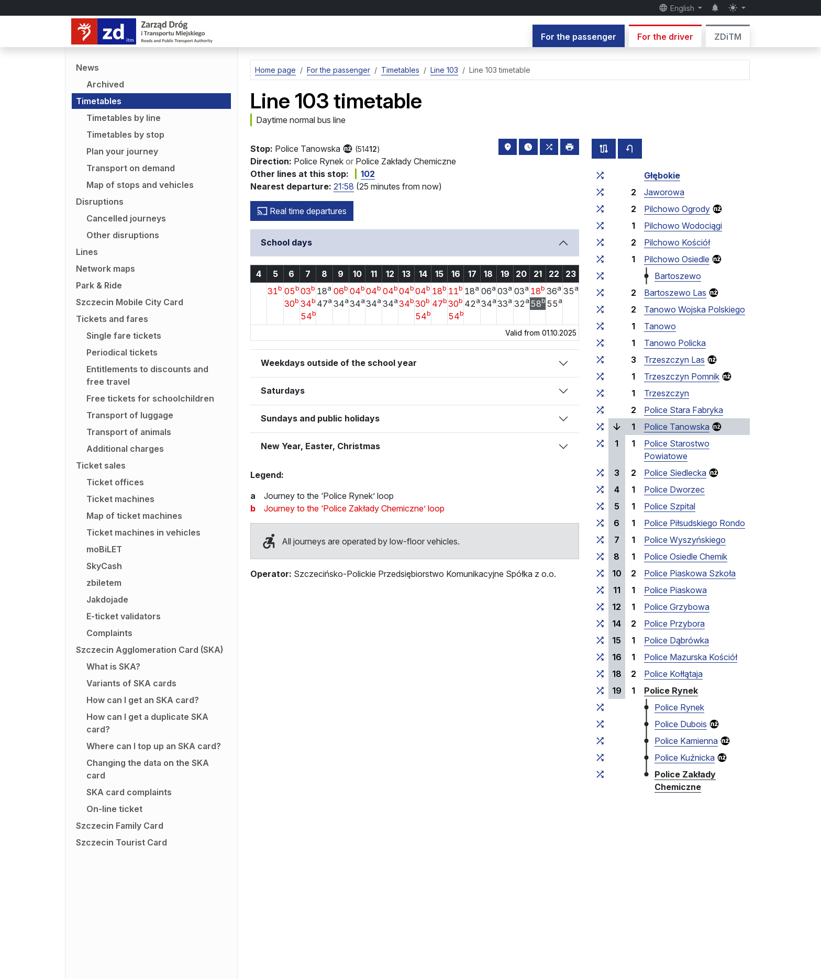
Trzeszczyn (666, 393)
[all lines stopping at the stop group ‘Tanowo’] (600, 326)
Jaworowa (664, 192)
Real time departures (302, 211)
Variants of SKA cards (131, 683)
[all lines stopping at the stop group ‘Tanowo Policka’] (600, 343)
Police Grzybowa (676, 607)
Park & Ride (99, 285)
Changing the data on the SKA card (147, 769)
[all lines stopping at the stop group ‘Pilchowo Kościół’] (600, 242)
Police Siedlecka (675, 473)
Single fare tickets (123, 335)
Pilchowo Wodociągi (683, 225)
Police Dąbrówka (676, 640)
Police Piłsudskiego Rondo (694, 523)
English (677, 8)
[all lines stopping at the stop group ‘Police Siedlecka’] (600, 473)
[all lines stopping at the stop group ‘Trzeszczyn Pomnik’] (600, 376)
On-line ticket (114, 809)
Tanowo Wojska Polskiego (694, 309)
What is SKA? (113, 666)
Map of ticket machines (134, 515)
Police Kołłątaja (673, 674)
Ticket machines (120, 499)
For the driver (665, 36)
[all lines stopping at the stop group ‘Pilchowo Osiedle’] (600, 259)
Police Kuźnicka (684, 757)
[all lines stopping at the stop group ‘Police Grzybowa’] (600, 607)
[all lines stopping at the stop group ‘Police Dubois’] (600, 724)
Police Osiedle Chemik (685, 556)
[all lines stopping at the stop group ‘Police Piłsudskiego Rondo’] (600, 523)
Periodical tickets (122, 352)
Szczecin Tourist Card (121, 842)
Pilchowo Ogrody (677, 209)
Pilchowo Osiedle (676, 259)
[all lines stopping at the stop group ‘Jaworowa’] (600, 192)
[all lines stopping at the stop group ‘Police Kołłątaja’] (600, 674)
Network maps (105, 268)
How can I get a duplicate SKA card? (147, 723)
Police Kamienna (686, 741)
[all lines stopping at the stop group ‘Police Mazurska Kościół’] (600, 657)
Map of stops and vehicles (140, 185)
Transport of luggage (129, 415)
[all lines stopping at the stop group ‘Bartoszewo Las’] (600, 292)
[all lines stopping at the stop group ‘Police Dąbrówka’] (600, 640)
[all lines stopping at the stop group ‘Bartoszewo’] (600, 276)
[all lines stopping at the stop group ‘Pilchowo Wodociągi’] (600, 225)
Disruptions (100, 201)
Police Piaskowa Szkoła (690, 573)
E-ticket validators (123, 616)
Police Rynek (671, 690)
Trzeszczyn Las (674, 359)
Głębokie (662, 175)
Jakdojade (107, 599)
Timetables (98, 101)
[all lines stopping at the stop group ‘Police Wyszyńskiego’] (600, 540)
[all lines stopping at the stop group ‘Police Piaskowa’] (600, 590)
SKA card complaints (129, 792)
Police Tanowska (676, 426)
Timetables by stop (125, 134)
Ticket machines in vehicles (143, 532)
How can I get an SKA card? (142, 700)
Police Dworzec (674, 489)
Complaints (109, 633)
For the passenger (578, 36)
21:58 (344, 186)
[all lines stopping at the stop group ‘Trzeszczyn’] (600, 393)
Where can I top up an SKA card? (153, 746)
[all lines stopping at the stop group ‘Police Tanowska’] (600, 426)
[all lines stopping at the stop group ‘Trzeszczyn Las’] (600, 359)
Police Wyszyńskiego (685, 540)
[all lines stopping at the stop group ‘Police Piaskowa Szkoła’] (600, 573)
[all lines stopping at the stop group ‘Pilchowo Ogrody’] (600, 209)
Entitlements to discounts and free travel (147, 375)
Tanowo (660, 326)
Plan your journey (122, 151)
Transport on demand (130, 168)
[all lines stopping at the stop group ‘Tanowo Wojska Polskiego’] (600, 309)
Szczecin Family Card (119, 825)
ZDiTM (727, 36)
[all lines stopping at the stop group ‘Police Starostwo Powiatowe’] (600, 443)
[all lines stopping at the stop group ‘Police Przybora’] (600, 623)
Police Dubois (680, 724)
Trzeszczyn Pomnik (681, 376)
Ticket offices (115, 482)
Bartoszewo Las (675, 292)
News (87, 67)
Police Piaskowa (675, 590)
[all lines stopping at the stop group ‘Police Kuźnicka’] (600, 757)
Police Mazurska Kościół (690, 657)
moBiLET (104, 549)
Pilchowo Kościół (677, 242)
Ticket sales (101, 465)
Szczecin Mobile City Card (129, 302)
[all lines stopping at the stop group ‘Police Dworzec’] (600, 489)
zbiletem (103, 582)
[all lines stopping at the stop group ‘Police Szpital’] (600, 506)
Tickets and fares (112, 319)
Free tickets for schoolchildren (150, 398)
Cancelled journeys (126, 218)
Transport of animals (128, 432)
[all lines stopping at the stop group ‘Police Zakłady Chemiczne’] (600, 774)
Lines (87, 252)
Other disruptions (122, 235)
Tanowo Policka (675, 343)
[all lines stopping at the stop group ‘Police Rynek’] (600, 690)
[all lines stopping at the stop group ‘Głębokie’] (600, 175)
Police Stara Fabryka (683, 410)
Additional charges (125, 448)
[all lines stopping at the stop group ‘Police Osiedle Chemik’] (600, 556)
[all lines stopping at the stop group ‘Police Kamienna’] (600, 741)
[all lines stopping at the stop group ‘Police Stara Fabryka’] (600, 410)
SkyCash (104, 566)
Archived (105, 84)
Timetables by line (123, 118)
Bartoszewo (677, 276)
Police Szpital (669, 506)
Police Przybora (674, 623)
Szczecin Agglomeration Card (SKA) (149, 649)
